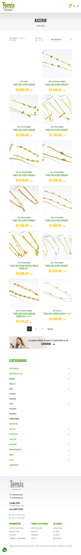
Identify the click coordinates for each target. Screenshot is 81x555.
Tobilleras (14, 418)
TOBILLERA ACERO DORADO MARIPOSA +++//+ (24, 315)
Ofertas (34, 538)
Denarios (12, 398)
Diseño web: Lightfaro (65, 546)
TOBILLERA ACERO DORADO (24, 84)
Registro (34, 531)
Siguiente (50, 329)
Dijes (39, 403)
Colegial (12, 439)
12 (36, 40)
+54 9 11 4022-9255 (17, 515)
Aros (39, 388)
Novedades (34, 535)
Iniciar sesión (57, 528)
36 (43, 40)
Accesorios (39, 368)
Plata (39, 459)
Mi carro (56, 531)
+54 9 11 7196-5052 (16, 518)
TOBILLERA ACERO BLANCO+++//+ (57, 313)
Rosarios (12, 413)
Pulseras (12, 408)
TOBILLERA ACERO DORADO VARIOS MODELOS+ (24, 267)
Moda (39, 454)
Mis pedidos (57, 538)
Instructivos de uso (16, 528)
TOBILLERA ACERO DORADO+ (57, 84)
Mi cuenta (56, 535)
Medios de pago (14, 531)
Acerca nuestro (36, 528)
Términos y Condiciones (17, 538)
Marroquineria (39, 449)
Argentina (13, 423)
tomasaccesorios (16, 494)
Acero (39, 378)
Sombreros (14, 465)
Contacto (12, 535)
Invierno (39, 444)
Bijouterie (39, 434)
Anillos (12, 383)
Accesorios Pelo (39, 373)
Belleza (39, 428)
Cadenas (12, 393)
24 (39, 40)
